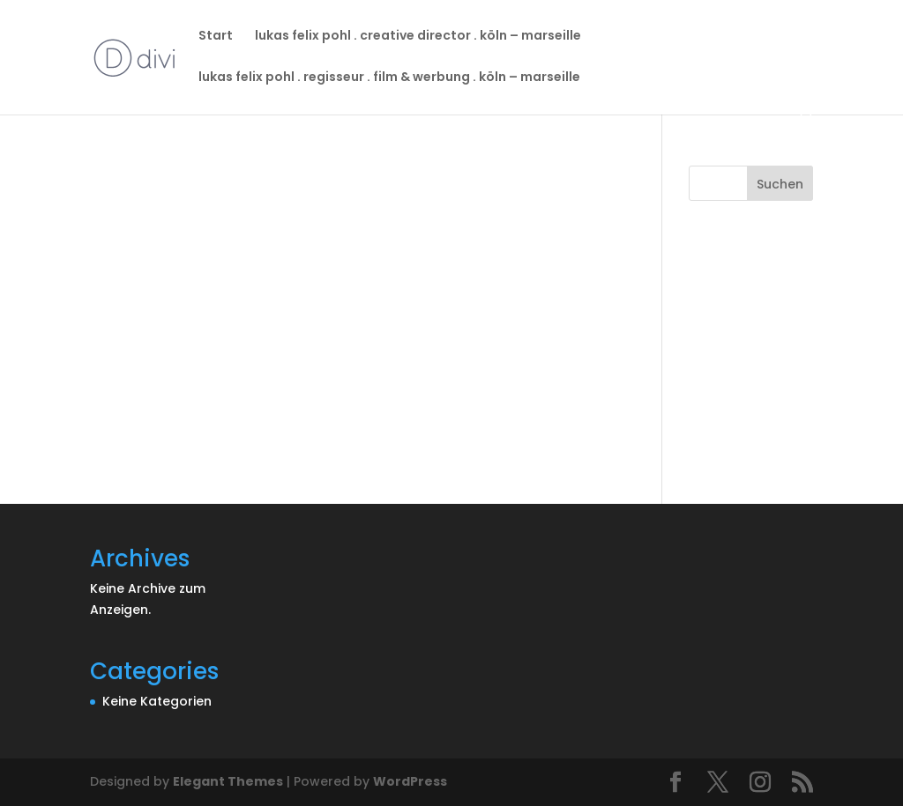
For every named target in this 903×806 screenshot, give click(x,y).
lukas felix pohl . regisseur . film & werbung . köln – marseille (389, 77)
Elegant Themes (228, 781)
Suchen (780, 184)
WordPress (410, 781)
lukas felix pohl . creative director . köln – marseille (418, 36)
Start (215, 36)
